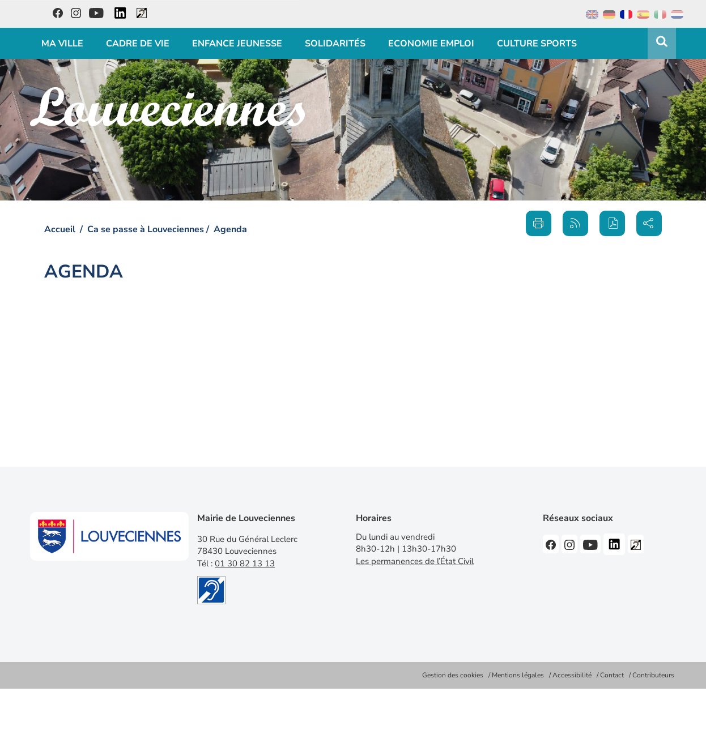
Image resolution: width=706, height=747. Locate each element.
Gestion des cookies (452, 675)
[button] (612, 223)
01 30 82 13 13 (245, 563)
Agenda (230, 229)
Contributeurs (653, 675)
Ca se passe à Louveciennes (145, 229)
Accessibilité (572, 675)
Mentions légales (518, 675)
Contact (612, 675)
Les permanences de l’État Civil (415, 561)
